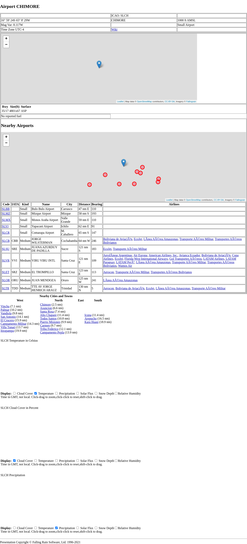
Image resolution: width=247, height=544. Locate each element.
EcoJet (138, 239)
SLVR (5, 260)
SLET (5, 272)
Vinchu (5, 306)
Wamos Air (125, 265)
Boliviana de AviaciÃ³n (117, 239)
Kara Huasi (91, 322)
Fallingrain (191, 101)
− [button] (6, 45)
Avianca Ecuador (189, 255)
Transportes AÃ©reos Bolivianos (171, 272)
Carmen (45, 325)
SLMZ (6, 213)
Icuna (88, 315)
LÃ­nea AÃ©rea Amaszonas (161, 239)
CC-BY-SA (170, 101)
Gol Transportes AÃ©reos (185, 258)
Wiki (114, 29)
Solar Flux (86, 393)
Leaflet (120, 101)
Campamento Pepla (52, 332)
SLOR (6, 280)
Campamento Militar (13, 323)
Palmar (5, 309)
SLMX (6, 220)
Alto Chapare (48, 315)
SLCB (6, 240)
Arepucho (91, 318)
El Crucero (7, 320)
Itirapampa (7, 330)
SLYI (5, 226)
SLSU (5, 249)
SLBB (6, 209)
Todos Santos (48, 318)
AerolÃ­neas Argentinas (117, 255)
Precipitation (67, 393)
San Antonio (8, 316)
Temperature (46, 393)
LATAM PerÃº (125, 262)
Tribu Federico (49, 329)
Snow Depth (106, 393)
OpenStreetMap (144, 101)
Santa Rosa (47, 311)
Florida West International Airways (146, 258)
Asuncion (46, 308)
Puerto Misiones (50, 322)
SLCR (6, 232)
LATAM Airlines (213, 258)
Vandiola (6, 313)
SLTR (5, 288)
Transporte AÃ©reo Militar (196, 239)
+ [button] (6, 39)
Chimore (45, 304)
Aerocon (108, 272)
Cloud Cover (25, 393)
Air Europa (140, 255)
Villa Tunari (8, 327)
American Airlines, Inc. (163, 255)
